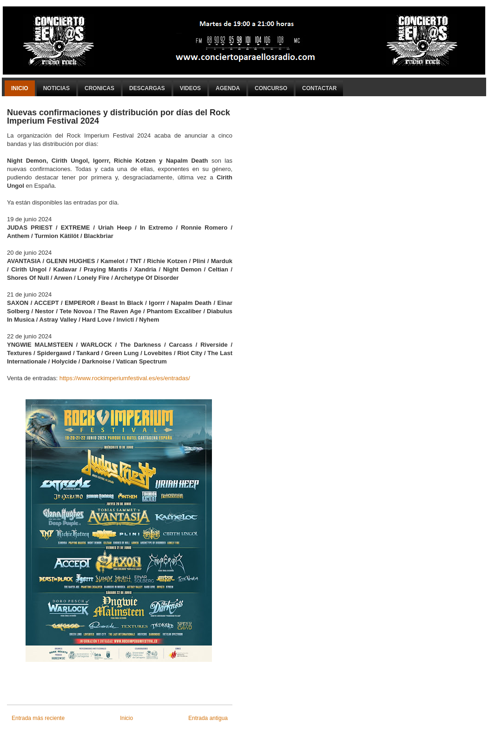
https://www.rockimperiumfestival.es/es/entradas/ (124, 378)
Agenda (228, 88)
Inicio (19, 88)
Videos (190, 88)
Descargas (147, 88)
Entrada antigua (208, 718)
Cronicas (99, 88)
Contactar (319, 88)
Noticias (56, 88)
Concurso (271, 88)
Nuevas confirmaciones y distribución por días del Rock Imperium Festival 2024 (118, 116)
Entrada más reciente (38, 718)
